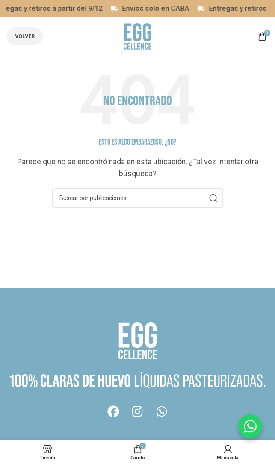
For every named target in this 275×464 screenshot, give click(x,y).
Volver (25, 36)
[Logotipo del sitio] (137, 36)
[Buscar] (137, 198)
